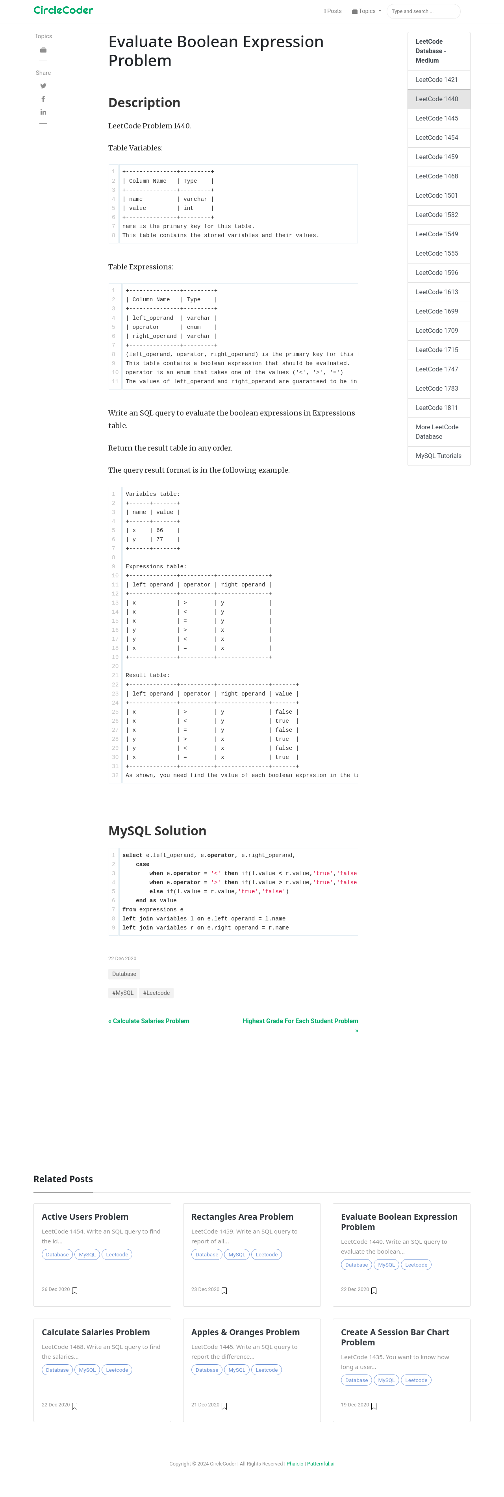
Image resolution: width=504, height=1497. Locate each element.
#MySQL (122, 993)
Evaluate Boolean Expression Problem (399, 1221)
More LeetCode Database (437, 431)
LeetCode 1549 (437, 234)
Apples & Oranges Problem (245, 1331)
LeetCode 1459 (437, 157)
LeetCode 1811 (437, 408)
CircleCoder (63, 10)
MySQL (87, 1254)
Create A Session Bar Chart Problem (395, 1337)
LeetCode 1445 (437, 118)
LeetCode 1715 (437, 350)
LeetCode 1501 (437, 195)
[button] (367, 11)
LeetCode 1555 (437, 253)
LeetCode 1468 (437, 176)
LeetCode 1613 (437, 292)
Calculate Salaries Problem (96, 1331)
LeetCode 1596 (437, 272)
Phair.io (295, 1464)
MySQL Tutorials (438, 456)
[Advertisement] (252, 1100)
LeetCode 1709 (437, 330)
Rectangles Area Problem (242, 1216)
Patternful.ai (321, 1464)
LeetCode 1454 (437, 137)
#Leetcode (156, 993)
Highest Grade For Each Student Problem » (300, 1025)
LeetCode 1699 (437, 311)
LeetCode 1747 (437, 369)
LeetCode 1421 (437, 79)
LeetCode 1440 (437, 99)
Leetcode (117, 1254)
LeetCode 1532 (437, 215)
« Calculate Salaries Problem (148, 1021)
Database (124, 974)
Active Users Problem (85, 1216)
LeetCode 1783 (437, 388)
